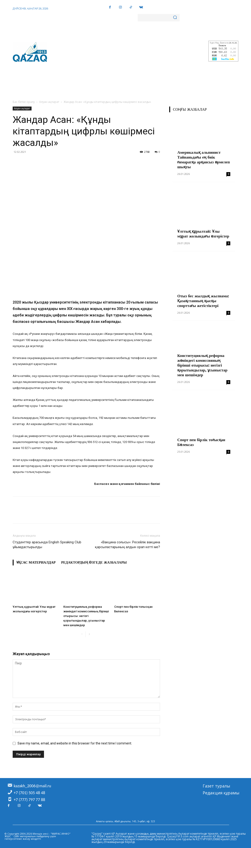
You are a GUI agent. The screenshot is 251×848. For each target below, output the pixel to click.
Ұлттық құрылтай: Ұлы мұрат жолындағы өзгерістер (203, 233)
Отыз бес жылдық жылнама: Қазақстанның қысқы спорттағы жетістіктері (203, 301)
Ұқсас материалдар (35, 562)
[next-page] (89, 634)
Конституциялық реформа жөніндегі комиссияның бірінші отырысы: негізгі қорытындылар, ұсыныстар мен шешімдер (86, 616)
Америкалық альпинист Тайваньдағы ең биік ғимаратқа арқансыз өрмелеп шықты (203, 159)
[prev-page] (82, 634)
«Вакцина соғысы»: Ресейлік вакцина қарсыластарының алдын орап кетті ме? (127, 544)
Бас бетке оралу (24, 102)
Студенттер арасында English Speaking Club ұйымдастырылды (47, 544)
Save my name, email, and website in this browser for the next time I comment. (75, 743)
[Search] (175, 17)
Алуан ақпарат (49, 102)
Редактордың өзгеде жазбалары (94, 562)
